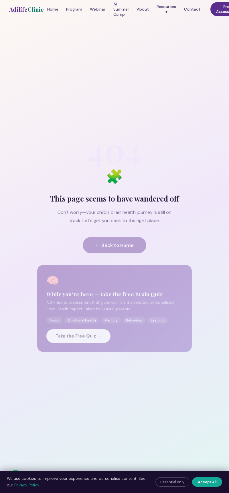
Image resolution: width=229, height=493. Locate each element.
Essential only (172, 482)
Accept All (207, 482)
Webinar (97, 9)
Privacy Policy (27, 485)
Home (52, 9)
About (143, 9)
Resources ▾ (166, 9)
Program (74, 9)
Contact (192, 9)
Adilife (26, 9)
